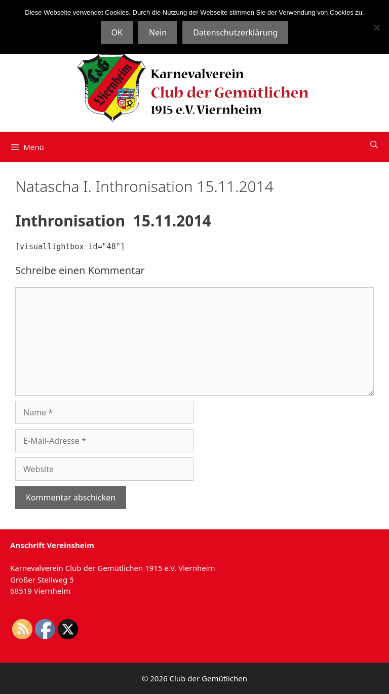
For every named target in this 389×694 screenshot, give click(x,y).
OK (117, 32)
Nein (158, 32)
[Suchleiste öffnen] (374, 144)
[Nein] (376, 27)
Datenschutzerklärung (235, 32)
